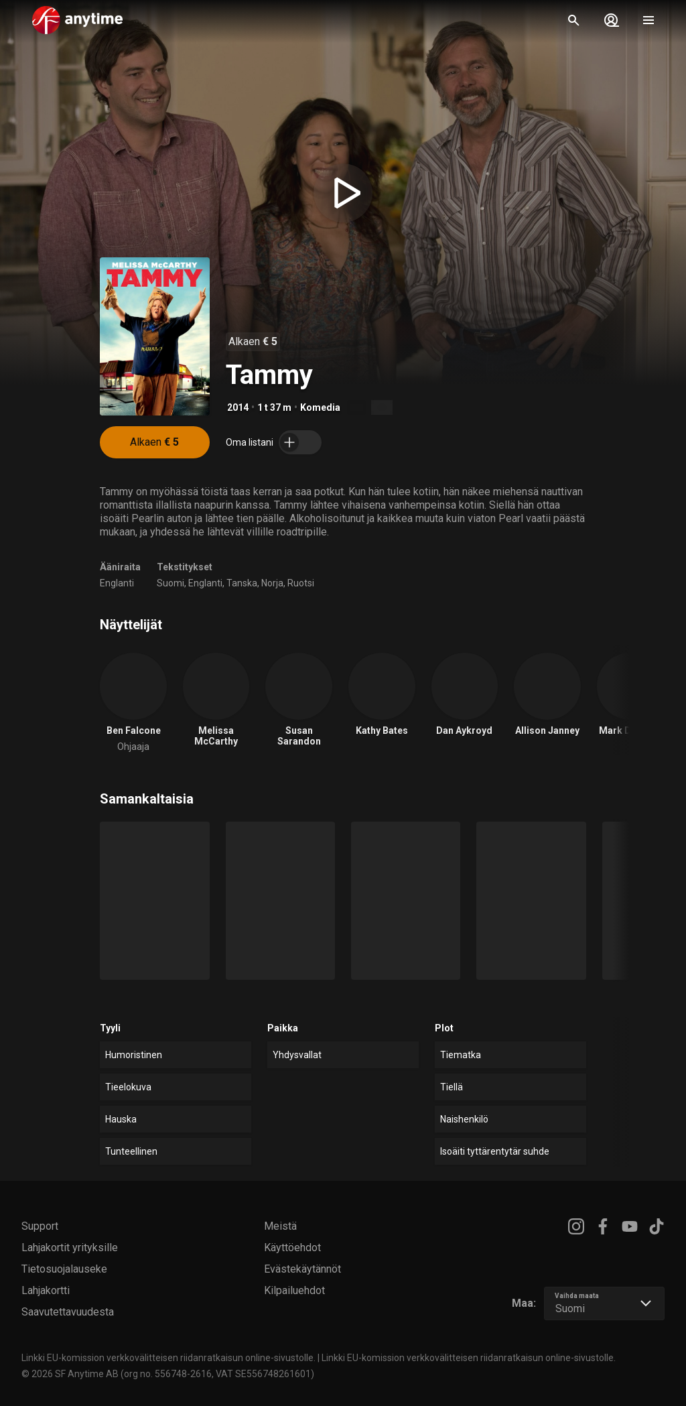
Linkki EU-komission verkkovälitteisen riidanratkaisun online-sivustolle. (168, 1357)
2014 (238, 407)
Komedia (320, 407)
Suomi (170, 583)
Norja (272, 583)
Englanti (117, 583)
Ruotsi (300, 583)
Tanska (241, 583)
